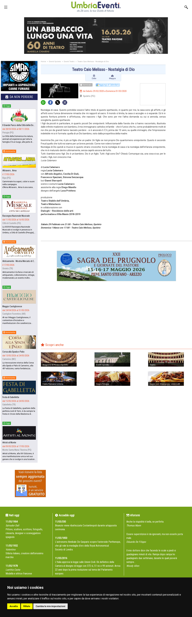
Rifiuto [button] (26, 606)
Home (43, 62)
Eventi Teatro (69, 62)
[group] (96, 35)
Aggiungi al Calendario (107, 85)
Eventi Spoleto (55, 62)
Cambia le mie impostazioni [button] (50, 606)
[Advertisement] (180, 74)
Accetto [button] (14, 606)
